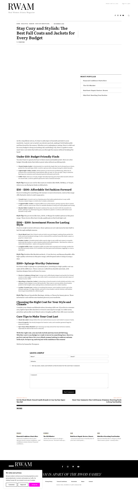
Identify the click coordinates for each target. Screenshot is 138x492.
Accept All (34, 484)
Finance (19, 433)
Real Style (24, 23)
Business (45, 433)
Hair (71, 433)
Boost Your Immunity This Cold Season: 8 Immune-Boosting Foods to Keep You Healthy (96, 401)
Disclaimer (74, 484)
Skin (98, 433)
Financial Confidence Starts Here (95, 80)
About (82, 484)
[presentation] (93, 369)
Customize (12, 484)
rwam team (21, 41)
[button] (128, 15)
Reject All (23, 484)
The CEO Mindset (89, 84)
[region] (23, 479)
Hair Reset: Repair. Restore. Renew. (95, 89)
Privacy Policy (48, 484)
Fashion (31, 23)
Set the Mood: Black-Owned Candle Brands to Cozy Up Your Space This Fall (41, 401)
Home (18, 23)
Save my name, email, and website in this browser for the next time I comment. (56, 365)
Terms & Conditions (62, 484)
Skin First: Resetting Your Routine (95, 94)
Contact (91, 484)
